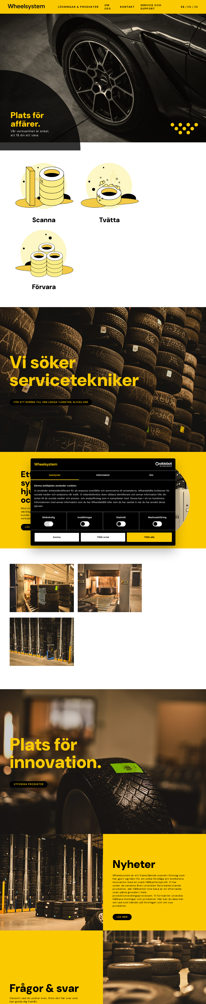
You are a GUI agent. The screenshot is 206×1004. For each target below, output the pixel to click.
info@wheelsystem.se (71, 958)
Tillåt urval (103, 537)
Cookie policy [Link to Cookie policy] (44, 994)
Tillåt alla (149, 537)
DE (196, 7)
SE (182, 7)
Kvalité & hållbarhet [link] (118, 948)
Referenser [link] (112, 954)
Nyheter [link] (110, 941)
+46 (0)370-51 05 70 (71, 969)
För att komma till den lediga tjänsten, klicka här (51, 334)
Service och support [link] (118, 951)
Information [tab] (103, 475)
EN (189, 7)
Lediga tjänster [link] (115, 944)
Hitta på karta (66, 948)
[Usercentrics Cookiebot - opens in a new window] (158, 464)
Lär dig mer (22, 892)
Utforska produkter (28, 663)
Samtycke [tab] (55, 475)
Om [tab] (151, 475)
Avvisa (57, 537)
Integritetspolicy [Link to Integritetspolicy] (21, 994)
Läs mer (30, 459)
